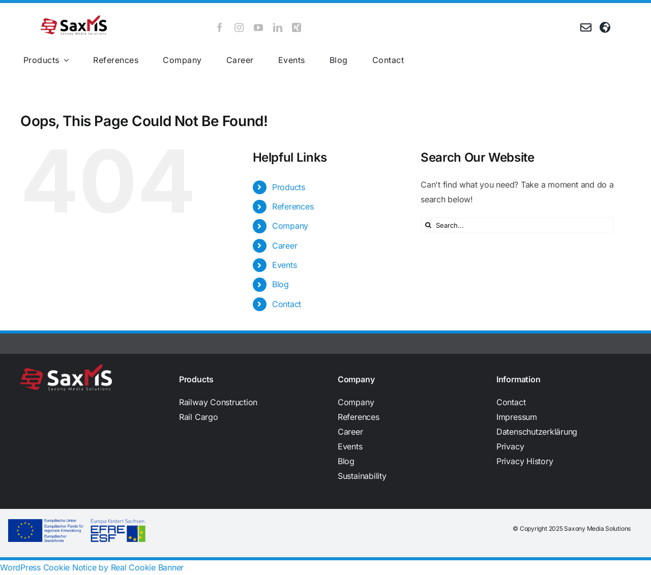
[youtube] (258, 27)
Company (290, 226)
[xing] (296, 27)
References (293, 206)
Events (284, 265)
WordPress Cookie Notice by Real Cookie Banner (92, 567)
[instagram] (239, 27)
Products (288, 187)
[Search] (428, 225)
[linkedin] (277, 27)
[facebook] (219, 27)
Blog (280, 284)
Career (285, 245)
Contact (286, 304)
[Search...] (517, 225)
